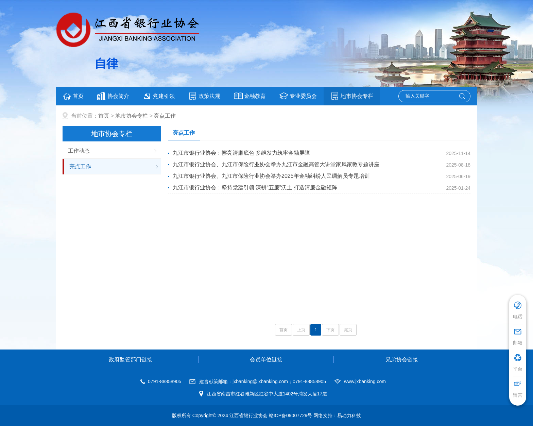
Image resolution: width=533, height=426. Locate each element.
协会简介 (113, 96)
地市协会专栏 (351, 96)
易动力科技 (349, 415)
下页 (330, 329)
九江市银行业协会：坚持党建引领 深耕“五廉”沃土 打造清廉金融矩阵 (255, 187)
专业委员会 (298, 96)
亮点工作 (165, 116)
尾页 (348, 329)
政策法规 (204, 96)
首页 (73, 96)
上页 (301, 329)
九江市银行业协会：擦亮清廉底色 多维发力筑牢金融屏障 (241, 153)
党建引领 (159, 96)
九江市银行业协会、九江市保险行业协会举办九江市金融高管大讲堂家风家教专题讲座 (276, 164)
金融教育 (250, 96)
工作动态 (79, 151)
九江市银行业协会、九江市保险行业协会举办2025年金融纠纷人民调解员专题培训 (271, 176)
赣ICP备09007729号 (290, 415)
